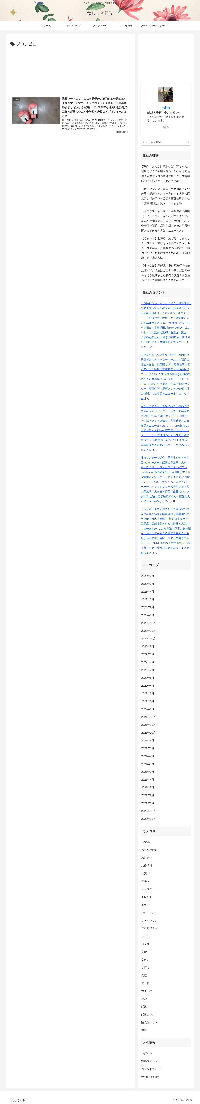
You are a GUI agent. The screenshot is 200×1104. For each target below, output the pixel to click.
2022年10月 (148, 638)
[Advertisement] (70, 70)
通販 (144, 1030)
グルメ (145, 881)
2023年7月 (147, 575)
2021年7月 (147, 756)
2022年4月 (147, 685)
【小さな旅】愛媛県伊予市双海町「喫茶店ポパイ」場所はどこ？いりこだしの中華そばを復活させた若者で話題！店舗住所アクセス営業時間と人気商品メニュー (165, 273)
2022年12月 (148, 623)
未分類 (145, 983)
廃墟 (144, 975)
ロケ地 (145, 943)
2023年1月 (147, 615)
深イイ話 (146, 990)
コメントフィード (152, 1069)
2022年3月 (147, 693)
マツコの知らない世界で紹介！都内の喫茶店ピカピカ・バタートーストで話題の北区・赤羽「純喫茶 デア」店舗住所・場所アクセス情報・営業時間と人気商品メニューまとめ (165, 364)
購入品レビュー (150, 1022)
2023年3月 (147, 599)
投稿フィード (149, 1061)
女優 (144, 951)
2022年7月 (147, 662)
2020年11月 (148, 818)
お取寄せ (146, 857)
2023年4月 (147, 591)
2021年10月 (148, 732)
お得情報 (146, 865)
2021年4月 (147, 779)
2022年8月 (147, 654)
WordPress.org (150, 1076)
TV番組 (145, 842)
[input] (166, 142)
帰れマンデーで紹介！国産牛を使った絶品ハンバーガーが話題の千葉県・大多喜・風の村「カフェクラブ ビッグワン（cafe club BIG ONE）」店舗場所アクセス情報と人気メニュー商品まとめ (165, 467)
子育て (145, 967)
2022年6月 (147, 670)
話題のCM (147, 1014)
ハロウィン (148, 912)
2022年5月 (147, 677)
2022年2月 (147, 701)
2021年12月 (148, 716)
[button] (188, 142)
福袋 (144, 998)
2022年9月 (147, 646)
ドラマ (145, 904)
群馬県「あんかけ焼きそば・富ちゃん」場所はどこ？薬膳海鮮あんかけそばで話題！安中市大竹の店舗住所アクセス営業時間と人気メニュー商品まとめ (165, 173)
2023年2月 (147, 607)
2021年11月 (148, 724)
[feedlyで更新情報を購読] (164, 127)
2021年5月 (147, 771)
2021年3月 (147, 787)
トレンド (146, 897)
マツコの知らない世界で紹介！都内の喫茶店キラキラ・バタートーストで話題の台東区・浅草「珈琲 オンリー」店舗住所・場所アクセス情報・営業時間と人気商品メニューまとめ (165, 416)
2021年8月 (147, 748)
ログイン (146, 1053)
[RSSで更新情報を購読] (168, 127)
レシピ (145, 936)
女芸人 (145, 959)
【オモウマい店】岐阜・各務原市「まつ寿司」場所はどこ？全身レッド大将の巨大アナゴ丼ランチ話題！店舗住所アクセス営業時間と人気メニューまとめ (165, 196)
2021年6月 (147, 764)
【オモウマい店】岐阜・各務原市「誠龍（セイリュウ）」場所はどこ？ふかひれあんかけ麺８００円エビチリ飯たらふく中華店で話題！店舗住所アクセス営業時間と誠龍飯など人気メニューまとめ (165, 221)
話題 (144, 1006)
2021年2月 (147, 795)
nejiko (166, 107)
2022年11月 (148, 630)
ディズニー (148, 889)
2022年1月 (147, 709)
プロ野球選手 (149, 928)
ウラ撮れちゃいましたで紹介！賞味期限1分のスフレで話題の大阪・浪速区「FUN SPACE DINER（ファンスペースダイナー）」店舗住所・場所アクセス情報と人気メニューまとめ (166, 313)
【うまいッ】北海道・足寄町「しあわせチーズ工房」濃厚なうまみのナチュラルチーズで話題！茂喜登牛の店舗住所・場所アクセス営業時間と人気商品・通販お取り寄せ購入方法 (165, 248)
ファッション (149, 920)
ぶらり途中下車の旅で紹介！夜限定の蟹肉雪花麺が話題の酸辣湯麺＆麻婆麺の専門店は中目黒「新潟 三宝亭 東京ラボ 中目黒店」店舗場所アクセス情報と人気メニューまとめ (165, 519)
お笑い (145, 873)
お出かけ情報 (149, 849)
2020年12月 (148, 811)
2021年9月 (147, 740)
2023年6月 (147, 583)
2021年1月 (147, 803)
